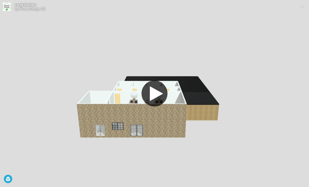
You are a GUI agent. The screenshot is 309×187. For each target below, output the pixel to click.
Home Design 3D (32, 8)
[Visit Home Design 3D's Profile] (7, 7)
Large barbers (25, 4)
